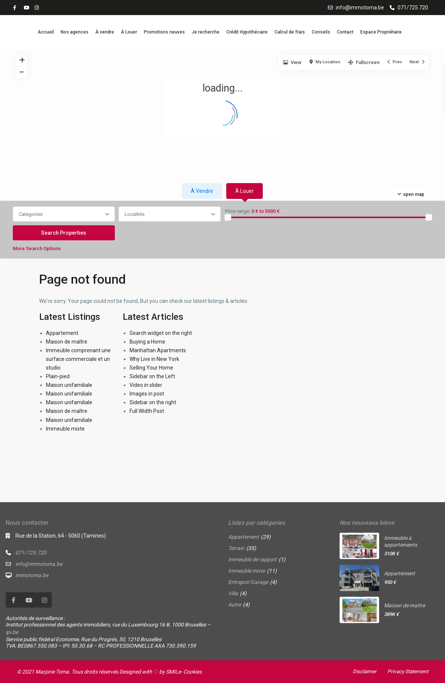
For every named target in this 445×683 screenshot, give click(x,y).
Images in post (147, 394)
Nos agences (74, 32)
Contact (345, 32)
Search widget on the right (161, 333)
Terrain (236, 548)
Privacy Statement (406, 671)
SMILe (173, 672)
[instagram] (37, 7)
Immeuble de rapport (252, 559)
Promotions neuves (164, 32)
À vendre (104, 32)
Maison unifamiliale (69, 385)
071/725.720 (413, 8)
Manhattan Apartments (158, 350)
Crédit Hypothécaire (247, 32)
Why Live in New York (154, 359)
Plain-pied (58, 376)
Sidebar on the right (153, 402)
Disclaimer (362, 671)
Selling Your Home (151, 368)
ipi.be (12, 632)
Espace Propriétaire (381, 32)
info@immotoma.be (360, 8)
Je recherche (205, 32)
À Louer (129, 32)
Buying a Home (147, 342)
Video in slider (146, 385)
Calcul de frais (289, 32)
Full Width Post (147, 411)
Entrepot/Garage (248, 582)
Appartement (62, 333)
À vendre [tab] (202, 191)
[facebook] (16, 7)
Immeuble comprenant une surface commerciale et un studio (78, 359)
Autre (234, 605)
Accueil (46, 32)
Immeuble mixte (65, 429)
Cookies (192, 672)
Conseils (321, 32)
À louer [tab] (244, 191)
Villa (233, 593)
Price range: (237, 211)
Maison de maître (66, 342)
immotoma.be (31, 575)
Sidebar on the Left (152, 376)
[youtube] (27, 7)
